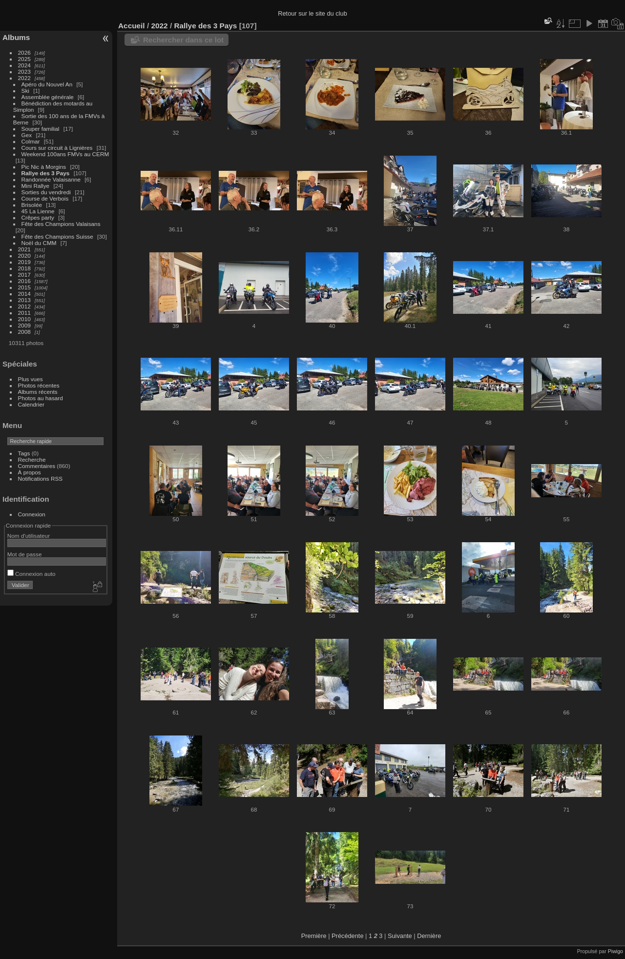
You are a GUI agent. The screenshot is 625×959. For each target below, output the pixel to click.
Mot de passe (24, 554)
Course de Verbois (45, 198)
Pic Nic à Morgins (43, 166)
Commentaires (37, 466)
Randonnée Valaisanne (51, 179)
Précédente (347, 935)
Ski (25, 90)
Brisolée (31, 205)
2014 (24, 293)
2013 (24, 300)
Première (314, 935)
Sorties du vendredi (46, 192)
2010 (24, 319)
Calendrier (31, 404)
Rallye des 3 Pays (45, 173)
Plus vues (30, 379)
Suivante (400, 935)
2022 (24, 78)
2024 (24, 65)
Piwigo (615, 951)
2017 (24, 274)
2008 (24, 331)
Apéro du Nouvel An (47, 84)
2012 (24, 306)
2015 (24, 287)
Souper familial (40, 128)
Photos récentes (39, 385)
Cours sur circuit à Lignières (57, 147)
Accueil (131, 25)
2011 (24, 312)
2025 (24, 59)
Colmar (30, 141)
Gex (26, 135)
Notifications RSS (40, 478)
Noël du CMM (39, 243)
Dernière (429, 935)
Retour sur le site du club (312, 13)
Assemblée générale (47, 97)
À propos (29, 472)
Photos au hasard (40, 398)
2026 (24, 52)
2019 (24, 262)
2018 (24, 268)
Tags (24, 453)
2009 (24, 325)
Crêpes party (37, 217)
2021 (24, 249)
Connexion (31, 514)
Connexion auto (31, 574)
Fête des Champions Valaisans (61, 224)
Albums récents (38, 391)
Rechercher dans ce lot (183, 40)
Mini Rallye (35, 186)
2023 (24, 71)
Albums (16, 37)
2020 (24, 255)
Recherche (32, 459)
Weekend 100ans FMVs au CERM (65, 154)
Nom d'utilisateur (28, 535)
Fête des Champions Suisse (57, 236)
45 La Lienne (38, 211)
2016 (24, 281)
